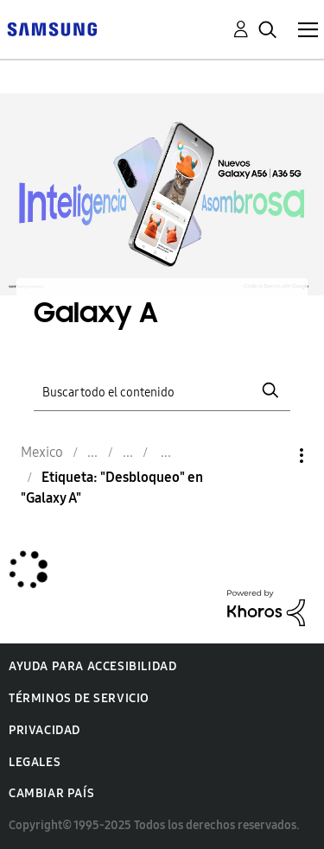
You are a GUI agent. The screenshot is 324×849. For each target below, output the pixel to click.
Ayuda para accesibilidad (92, 666)
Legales (34, 762)
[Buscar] (162, 391)
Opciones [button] (272, 455)
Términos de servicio (79, 698)
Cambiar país (51, 793)
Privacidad (44, 730)
